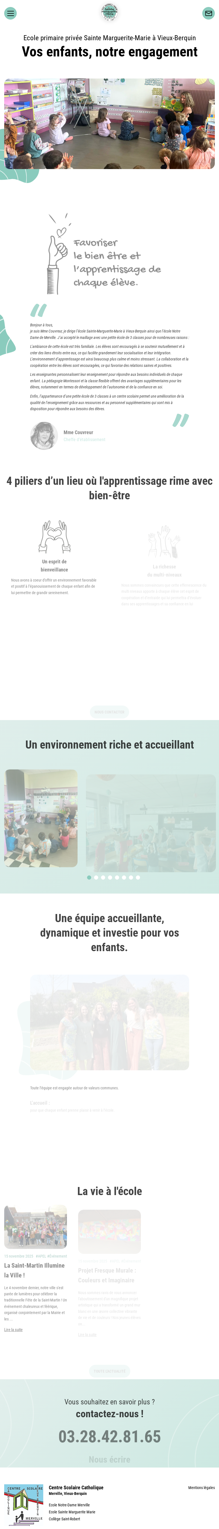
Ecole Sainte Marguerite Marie (72, 1512)
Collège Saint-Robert (64, 1519)
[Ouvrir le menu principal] (10, 13)
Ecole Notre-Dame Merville (69, 1505)
